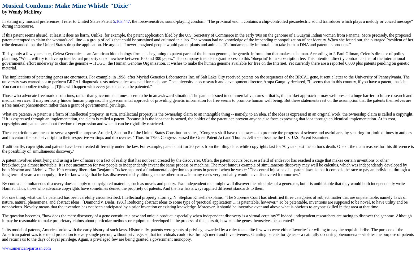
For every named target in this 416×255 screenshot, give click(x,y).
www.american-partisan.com (26, 248)
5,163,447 (121, 21)
